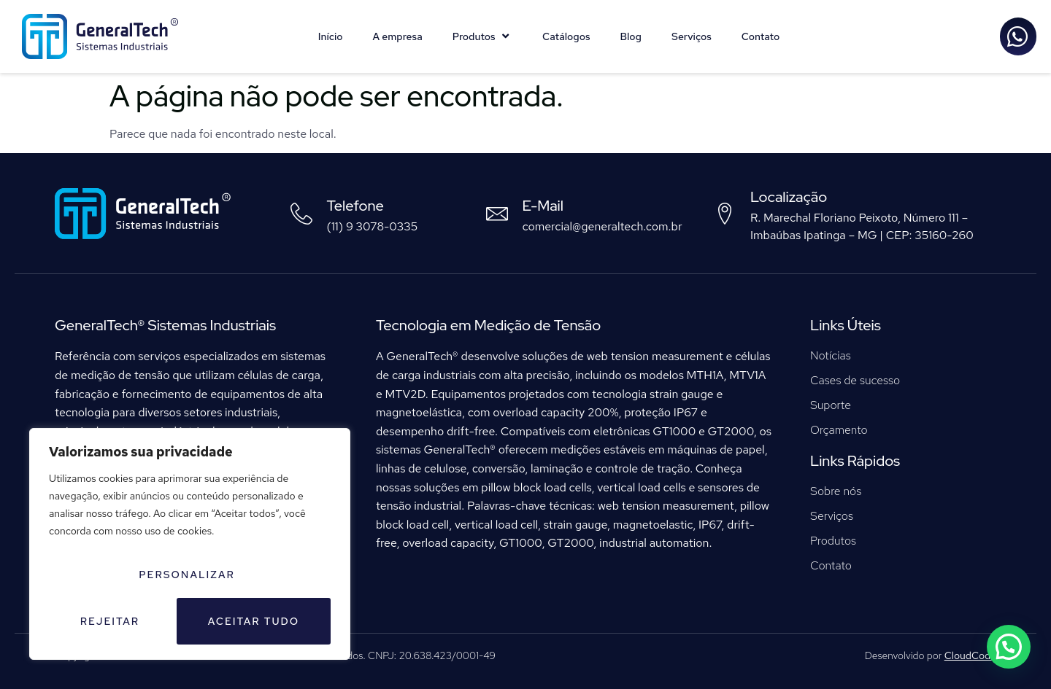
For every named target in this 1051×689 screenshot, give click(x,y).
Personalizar (187, 574)
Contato (761, 36)
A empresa (398, 36)
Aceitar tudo (254, 621)
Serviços (691, 36)
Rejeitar (109, 621)
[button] (1011, 653)
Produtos (482, 36)
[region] (189, 544)
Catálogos (566, 36)
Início (330, 36)
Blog (631, 36)
